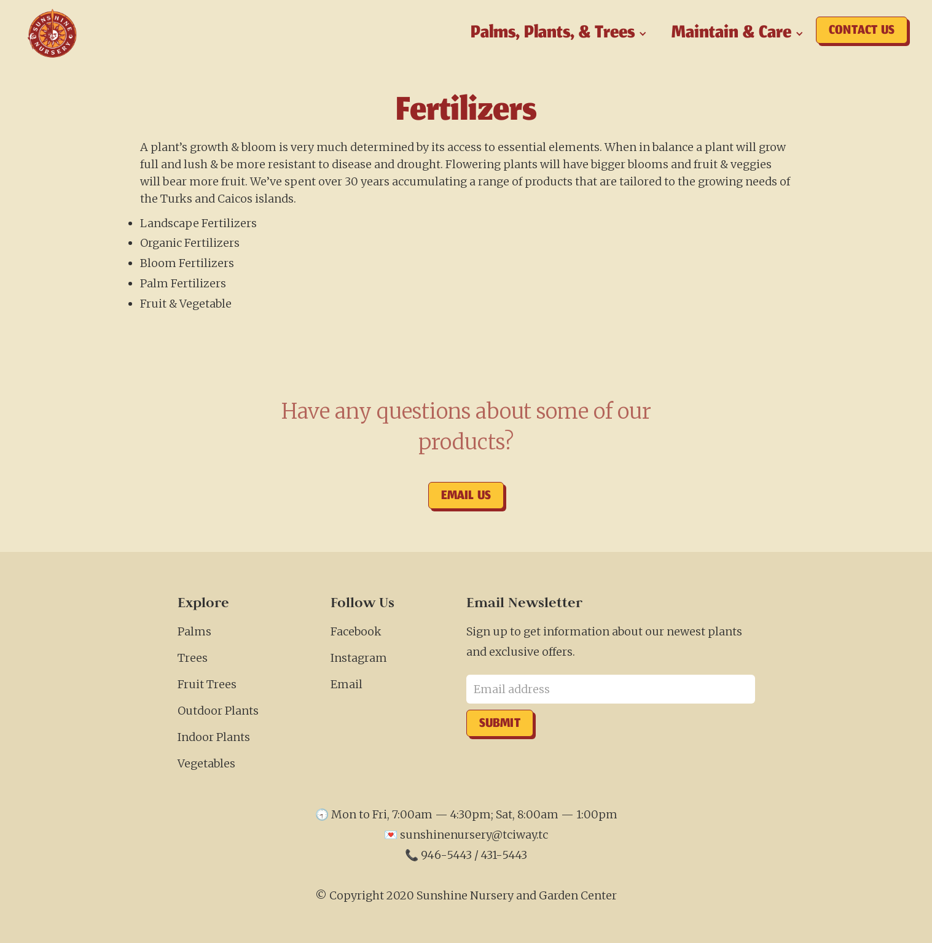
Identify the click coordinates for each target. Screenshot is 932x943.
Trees (193, 658)
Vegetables (206, 763)
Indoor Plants (214, 737)
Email (346, 684)
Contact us (862, 31)
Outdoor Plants (218, 711)
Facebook (356, 631)
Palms (194, 631)
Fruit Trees (207, 684)
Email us (466, 497)
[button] (558, 34)
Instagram (359, 658)
